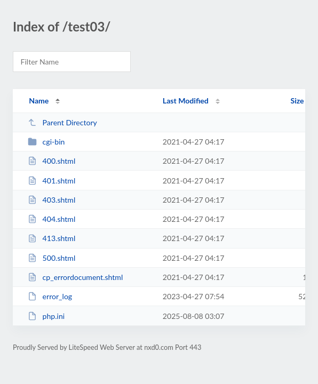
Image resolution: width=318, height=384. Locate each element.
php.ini (46, 316)
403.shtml (51, 199)
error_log (50, 296)
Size (297, 100)
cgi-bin (46, 141)
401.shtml (51, 180)
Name (39, 100)
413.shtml (51, 238)
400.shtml (51, 160)
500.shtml (51, 257)
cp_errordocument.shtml (75, 277)
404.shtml (51, 218)
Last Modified (186, 100)
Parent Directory (62, 122)
